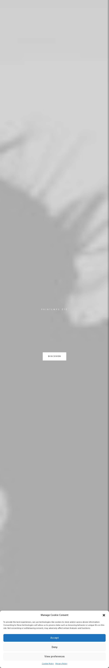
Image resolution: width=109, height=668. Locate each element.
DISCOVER (54, 83)
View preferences (54, 657)
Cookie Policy (48, 663)
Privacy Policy (61, 663)
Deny (54, 647)
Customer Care (66, 608)
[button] (104, 615)
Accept (54, 638)
